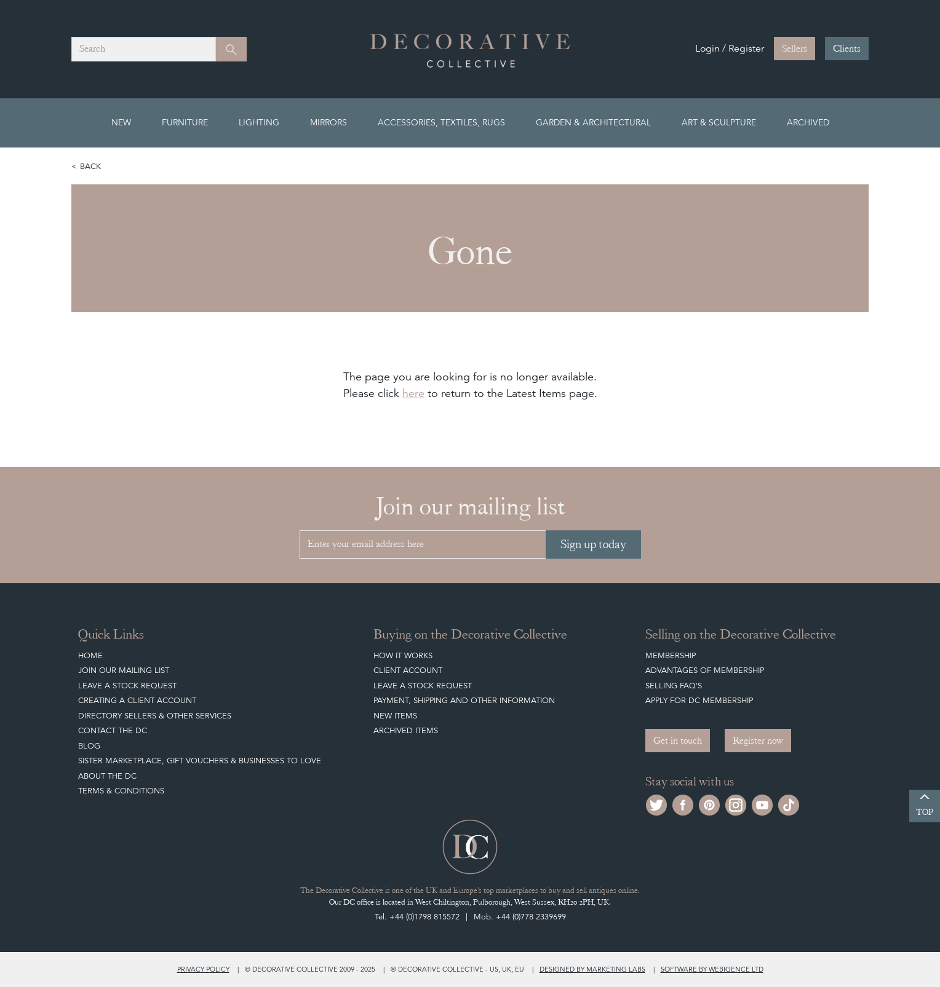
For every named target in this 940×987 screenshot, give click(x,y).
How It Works (402, 655)
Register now (758, 740)
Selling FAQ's (673, 685)
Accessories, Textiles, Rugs (441, 122)
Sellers (794, 48)
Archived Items (405, 730)
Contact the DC (112, 730)
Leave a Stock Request (127, 685)
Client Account (407, 670)
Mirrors (328, 122)
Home (90, 655)
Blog (89, 746)
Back (90, 166)
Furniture (185, 122)
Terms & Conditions (121, 790)
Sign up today (593, 544)
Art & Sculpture (719, 122)
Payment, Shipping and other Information (464, 700)
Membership (670, 655)
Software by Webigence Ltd (712, 969)
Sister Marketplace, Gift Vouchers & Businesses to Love (199, 760)
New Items (395, 715)
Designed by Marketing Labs (592, 969)
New (121, 122)
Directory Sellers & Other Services (154, 715)
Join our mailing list (123, 670)
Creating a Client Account (137, 700)
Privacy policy (203, 969)
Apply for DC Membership (699, 700)
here (413, 393)
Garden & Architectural (593, 122)
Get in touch (677, 740)
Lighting (259, 122)
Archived (808, 122)
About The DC (107, 776)
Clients (847, 48)
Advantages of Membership (704, 670)
